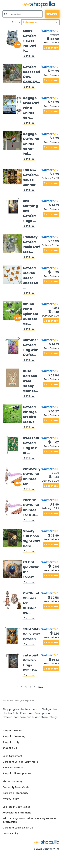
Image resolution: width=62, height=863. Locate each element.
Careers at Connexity (15, 793)
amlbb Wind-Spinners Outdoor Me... (30, 314)
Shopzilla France (12, 730)
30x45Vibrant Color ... (31, 634)
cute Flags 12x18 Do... (31, 662)
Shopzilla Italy (10, 742)
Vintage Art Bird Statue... (30, 414)
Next (41, 687)
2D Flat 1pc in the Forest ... (31, 569)
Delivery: (50, 178)
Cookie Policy (10, 833)
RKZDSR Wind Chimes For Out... (31, 507)
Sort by (16, 22)
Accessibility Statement (16, 812)
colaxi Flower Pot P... (29, 41)
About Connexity (12, 781)
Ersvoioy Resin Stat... (31, 244)
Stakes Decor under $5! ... (31, 278)
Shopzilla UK (9, 748)
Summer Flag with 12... (31, 347)
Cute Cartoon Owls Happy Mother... (30, 381)
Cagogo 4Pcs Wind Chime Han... (31, 108)
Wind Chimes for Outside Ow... (31, 603)
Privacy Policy (10, 798)
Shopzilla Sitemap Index (16, 773)
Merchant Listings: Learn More (20, 761)
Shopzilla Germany (13, 736)
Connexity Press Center (16, 787)
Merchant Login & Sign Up (17, 827)
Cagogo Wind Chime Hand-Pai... (31, 144)
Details (28, 56)
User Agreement (12, 756)
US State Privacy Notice (16, 807)
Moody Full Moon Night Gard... (31, 538)
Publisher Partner (12, 767)
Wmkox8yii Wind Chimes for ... (31, 476)
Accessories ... (31, 74)
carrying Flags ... (30, 211)
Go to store (50, 47)
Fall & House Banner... (31, 177)
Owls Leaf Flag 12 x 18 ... (31, 445)
